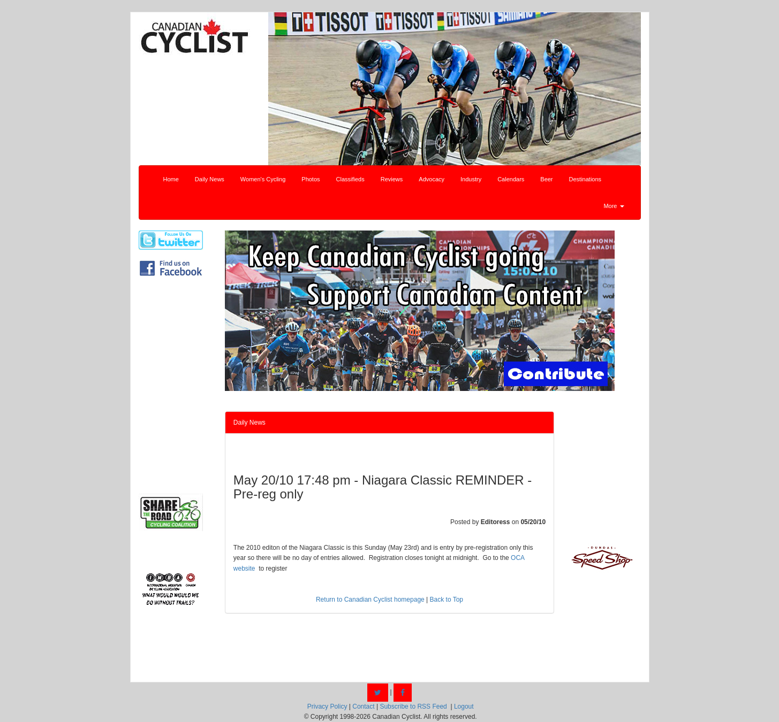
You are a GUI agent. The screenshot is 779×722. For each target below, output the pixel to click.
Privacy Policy (327, 706)
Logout (464, 706)
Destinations (585, 179)
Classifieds (350, 179)
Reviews (392, 179)
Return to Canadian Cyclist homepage (370, 599)
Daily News (209, 179)
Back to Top (446, 599)
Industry (470, 179)
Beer (546, 179)
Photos (310, 179)
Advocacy (431, 179)
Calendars (510, 179)
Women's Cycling (262, 179)
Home (171, 179)
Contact (363, 706)
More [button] (613, 206)
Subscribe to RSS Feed (413, 706)
